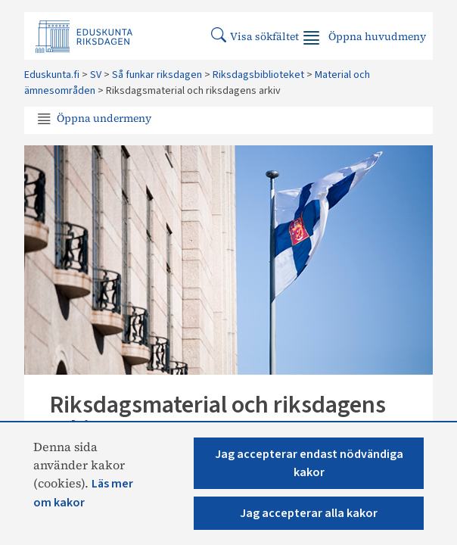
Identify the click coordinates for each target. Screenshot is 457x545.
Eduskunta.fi (51, 75)
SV (95, 75)
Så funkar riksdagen (157, 75)
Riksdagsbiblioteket (258, 75)
